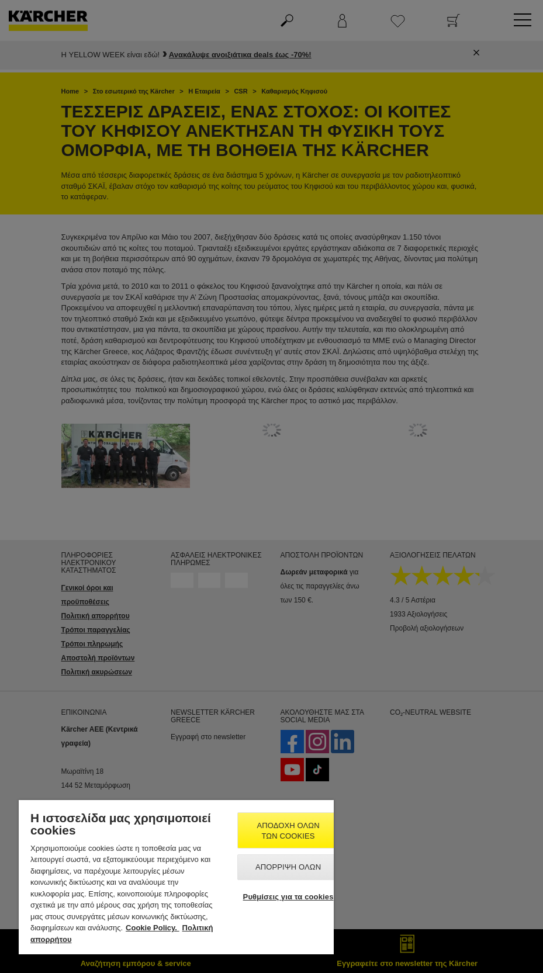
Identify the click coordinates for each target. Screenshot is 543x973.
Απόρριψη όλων (288, 867)
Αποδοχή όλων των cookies (288, 830)
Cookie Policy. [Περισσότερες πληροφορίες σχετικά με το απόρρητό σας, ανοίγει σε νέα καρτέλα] (152, 927)
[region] (176, 877)
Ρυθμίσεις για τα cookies (288, 896)
